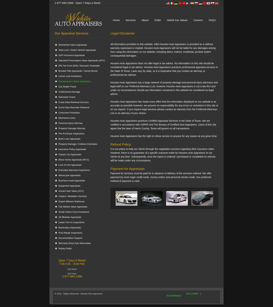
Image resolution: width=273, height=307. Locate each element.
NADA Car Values (177, 20)
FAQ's (212, 20)
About (145, 20)
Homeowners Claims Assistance (74, 81)
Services (131, 20)
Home (116, 20)
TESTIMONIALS (173, 296)
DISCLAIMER (192, 294)
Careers (198, 20)
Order (157, 20)
